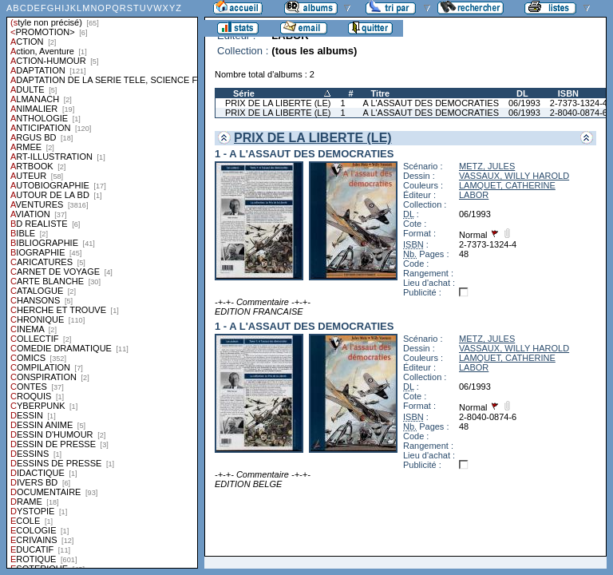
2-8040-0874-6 (578, 112)
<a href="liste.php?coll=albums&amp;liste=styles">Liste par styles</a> (102, 284)
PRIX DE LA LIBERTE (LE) (277, 103)
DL (522, 93)
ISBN (568, 93)
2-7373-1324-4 (578, 103)
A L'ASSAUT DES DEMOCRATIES (431, 103)
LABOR (473, 195)
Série (244, 93)
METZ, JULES (487, 166)
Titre (380, 93)
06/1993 (524, 103)
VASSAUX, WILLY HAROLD (514, 175)
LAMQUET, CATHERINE (507, 185)
